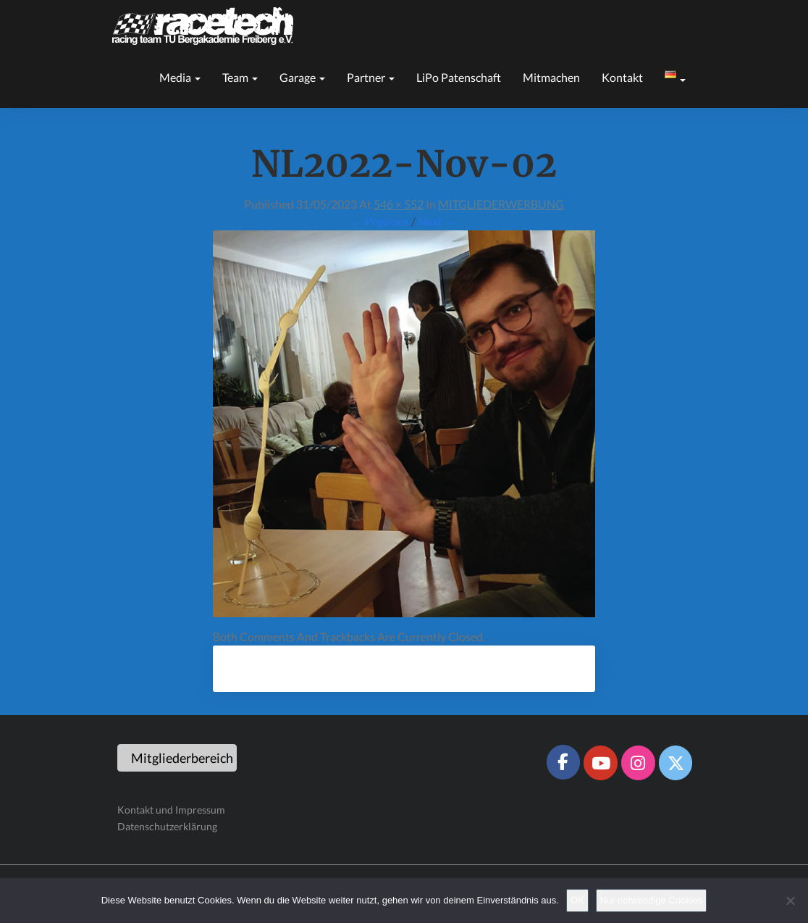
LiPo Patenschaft (458, 77)
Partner (371, 77)
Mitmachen (551, 77)
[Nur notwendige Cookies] (790, 900)
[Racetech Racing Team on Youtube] (600, 763)
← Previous (380, 221)
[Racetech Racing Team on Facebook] (563, 762)
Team (240, 77)
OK (577, 900)
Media (180, 77)
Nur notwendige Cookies (651, 900)
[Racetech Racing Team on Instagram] (638, 763)
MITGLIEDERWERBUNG (501, 204)
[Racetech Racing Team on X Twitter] (675, 763)
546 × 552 (399, 204)
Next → (437, 221)
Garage (302, 77)
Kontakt (622, 77)
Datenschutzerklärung (167, 826)
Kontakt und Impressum (171, 809)
